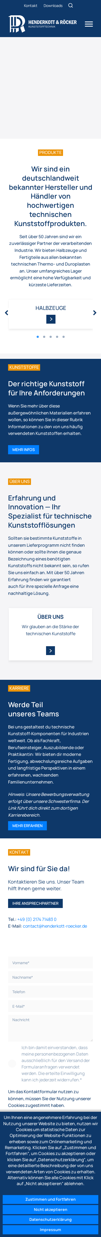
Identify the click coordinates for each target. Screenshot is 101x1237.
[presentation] (6, 313)
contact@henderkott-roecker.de (55, 926)
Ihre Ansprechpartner (35, 903)
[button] (38, 337)
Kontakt (30, 5)
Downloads (53, 5)
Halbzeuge (51, 308)
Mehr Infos (23, 449)
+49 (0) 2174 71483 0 (37, 919)
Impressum (50, 1229)
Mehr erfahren (27, 825)
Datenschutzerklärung (50, 1219)
